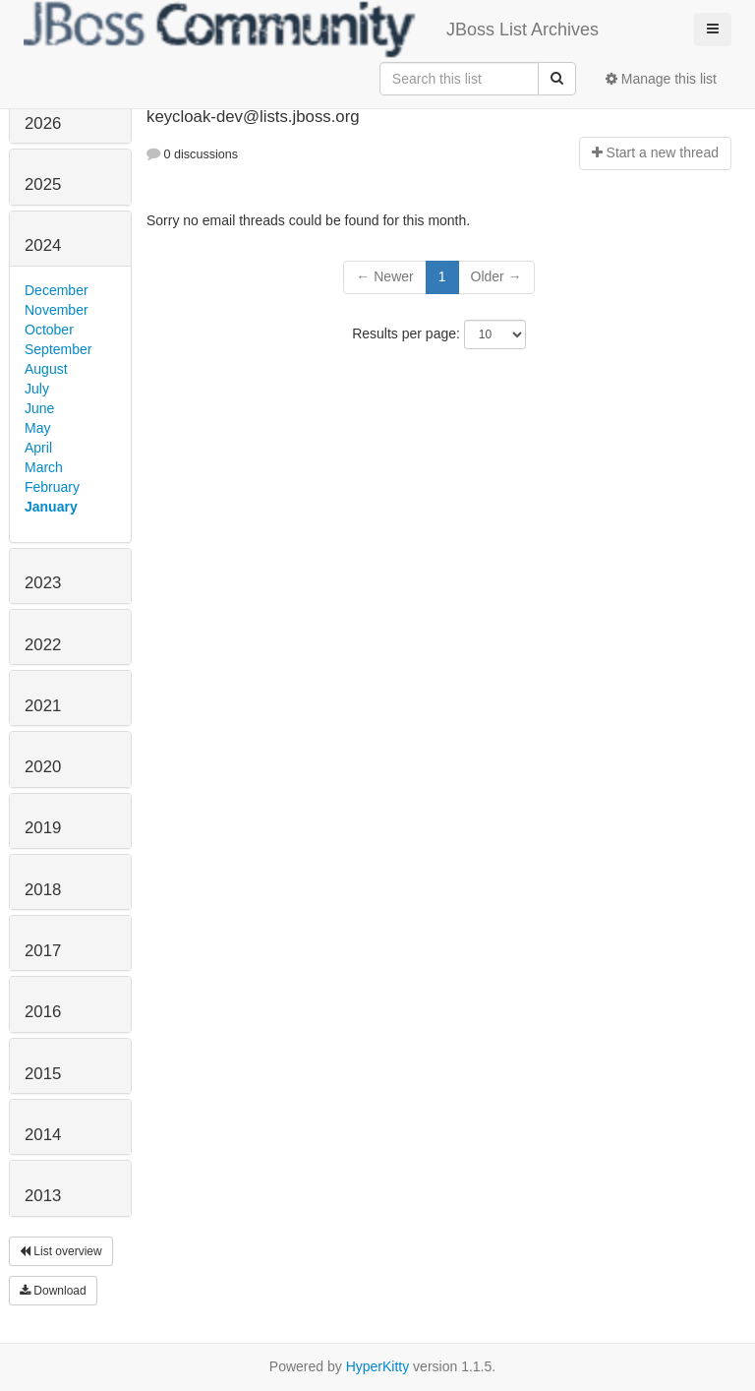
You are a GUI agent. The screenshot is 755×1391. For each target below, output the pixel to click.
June (39, 408)
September (58, 349)
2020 (43, 766)
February (52, 487)
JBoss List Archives (311, 29)
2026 (43, 123)
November (56, 310)
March (44, 467)
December (56, 290)
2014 (43, 1134)
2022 (43, 644)
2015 (43, 1073)
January (51, 506)
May (37, 428)
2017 (43, 950)
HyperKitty (378, 1366)
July (37, 388)
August (46, 369)
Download (53, 1291)
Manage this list (661, 79)
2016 (43, 1011)
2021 (43, 705)
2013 (43, 1195)
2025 (43, 184)
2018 (43, 889)
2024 (43, 245)
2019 (43, 827)
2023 (43, 583)
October (49, 329)
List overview (61, 1251)
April (38, 447)
